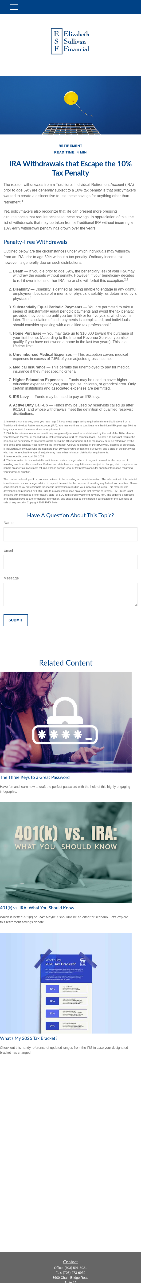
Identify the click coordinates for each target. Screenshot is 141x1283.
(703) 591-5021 (75, 1268)
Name (9, 523)
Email (8, 550)
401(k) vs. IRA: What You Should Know (37, 907)
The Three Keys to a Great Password (35, 777)
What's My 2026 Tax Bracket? (28, 1038)
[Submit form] (16, 620)
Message (11, 578)
